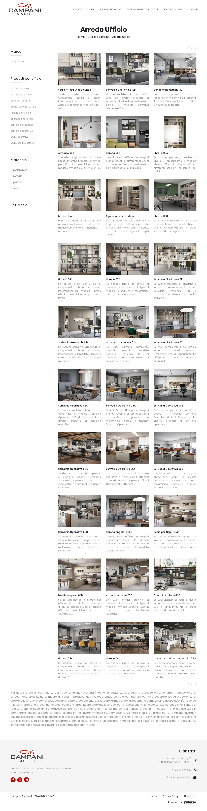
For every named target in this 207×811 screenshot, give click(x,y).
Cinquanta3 (17, 61)
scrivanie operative (22, 131)
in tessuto (16, 188)
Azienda (77, 9)
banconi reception (21, 100)
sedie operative (20, 137)
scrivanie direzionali (22, 124)
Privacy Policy (170, 796)
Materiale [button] (19, 160)
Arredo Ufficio (121, 37)
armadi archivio (20, 88)
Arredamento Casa (110, 9)
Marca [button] (16, 51)
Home (81, 37)
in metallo (16, 176)
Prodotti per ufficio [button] (26, 78)
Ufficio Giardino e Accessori (142, 9)
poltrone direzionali (22, 118)
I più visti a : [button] (20, 205)
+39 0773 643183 (181, 769)
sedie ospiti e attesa (22, 143)
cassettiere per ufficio (24, 106)
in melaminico (19, 170)
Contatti (192, 9)
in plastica (16, 182)
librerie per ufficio (21, 112)
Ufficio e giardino (98, 37)
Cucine (90, 9)
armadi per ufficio (21, 94)
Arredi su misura (173, 9)
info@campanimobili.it (178, 777)
